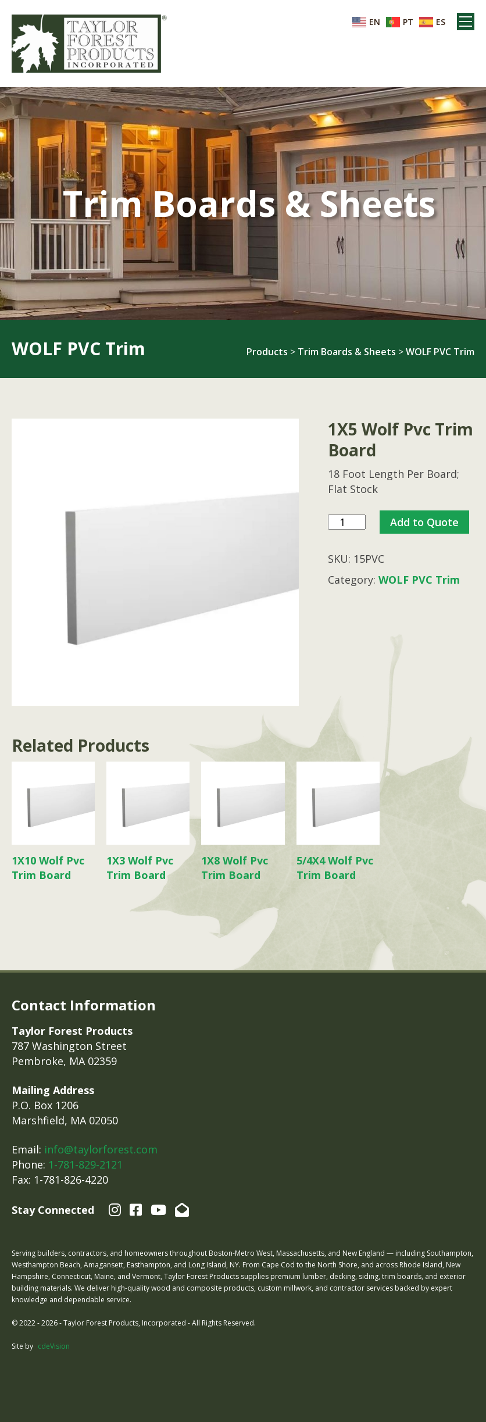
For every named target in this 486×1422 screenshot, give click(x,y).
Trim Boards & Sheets (347, 351)
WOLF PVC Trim (440, 351)
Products (267, 351)
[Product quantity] (347, 522)
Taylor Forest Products (89, 44)
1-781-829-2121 (85, 1164)
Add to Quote (424, 522)
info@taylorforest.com (101, 1149)
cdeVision (54, 1346)
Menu (465, 21)
